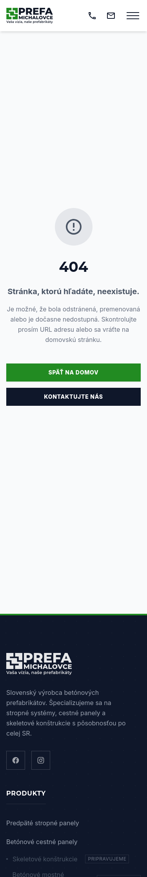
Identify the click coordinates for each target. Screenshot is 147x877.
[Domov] (29, 16)
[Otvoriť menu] (133, 16)
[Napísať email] (111, 15)
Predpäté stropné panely (42, 823)
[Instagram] (40, 760)
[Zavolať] (92, 15)
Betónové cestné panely (42, 842)
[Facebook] (15, 760)
